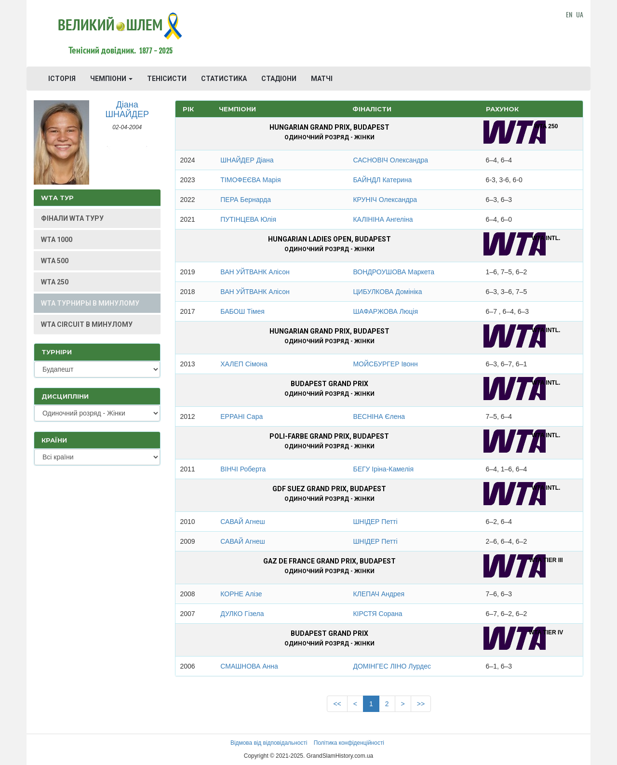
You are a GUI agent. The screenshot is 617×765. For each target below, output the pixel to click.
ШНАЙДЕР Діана (246, 160)
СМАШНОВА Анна (249, 666)
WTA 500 (54, 261)
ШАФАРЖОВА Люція (385, 311)
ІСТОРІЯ (62, 78)
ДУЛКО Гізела (242, 613)
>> (421, 704)
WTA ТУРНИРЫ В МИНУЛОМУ (90, 303)
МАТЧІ (322, 78)
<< (337, 704)
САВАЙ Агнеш (242, 521)
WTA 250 (54, 282)
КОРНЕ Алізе (241, 594)
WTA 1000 (56, 239)
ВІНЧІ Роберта (243, 469)
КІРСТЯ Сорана (377, 613)
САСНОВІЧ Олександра (390, 160)
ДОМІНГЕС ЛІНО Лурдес (392, 666)
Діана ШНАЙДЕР (127, 109)
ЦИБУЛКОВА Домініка (387, 291)
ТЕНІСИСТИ (167, 78)
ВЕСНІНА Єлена (379, 416)
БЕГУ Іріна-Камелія (383, 469)
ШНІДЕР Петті (375, 521)
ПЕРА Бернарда (245, 199)
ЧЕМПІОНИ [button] (111, 78)
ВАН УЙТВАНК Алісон (254, 272)
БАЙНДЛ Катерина (382, 180)
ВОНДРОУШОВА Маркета (393, 272)
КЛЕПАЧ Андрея (378, 594)
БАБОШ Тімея (242, 311)
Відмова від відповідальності (268, 742)
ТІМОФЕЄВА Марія (250, 180)
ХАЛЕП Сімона (244, 364)
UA (579, 14)
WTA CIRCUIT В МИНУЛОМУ (87, 324)
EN (569, 14)
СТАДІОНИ (278, 78)
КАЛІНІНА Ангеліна (383, 219)
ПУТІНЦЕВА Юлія (248, 219)
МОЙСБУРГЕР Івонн (385, 364)
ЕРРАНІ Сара (241, 416)
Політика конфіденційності (349, 742)
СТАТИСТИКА (224, 78)
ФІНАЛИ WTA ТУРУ (72, 218)
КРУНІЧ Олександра (385, 199)
